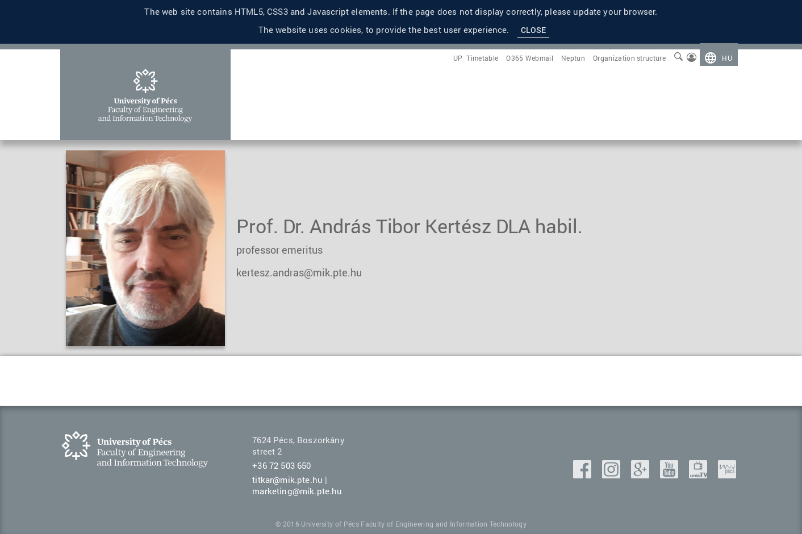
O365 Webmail (529, 57)
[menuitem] (718, 58)
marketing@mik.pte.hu (297, 491)
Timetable (482, 57)
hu (727, 57)
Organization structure (629, 57)
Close (533, 29)
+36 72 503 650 (281, 465)
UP (458, 57)
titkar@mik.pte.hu (287, 479)
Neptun (573, 57)
